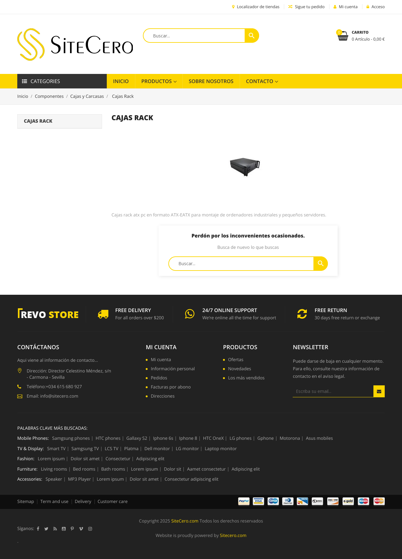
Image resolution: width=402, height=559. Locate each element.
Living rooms (54, 469)
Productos (157, 81)
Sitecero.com (233, 536)
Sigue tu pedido (306, 6)
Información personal (173, 369)
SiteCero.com (184, 521)
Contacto (260, 81)
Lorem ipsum (51, 459)
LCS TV (111, 449)
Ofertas (235, 360)
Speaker (54, 479)
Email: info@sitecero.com (52, 396)
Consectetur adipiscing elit (192, 479)
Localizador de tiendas (256, 6)
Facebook (38, 528)
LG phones (241, 438)
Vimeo (81, 528)
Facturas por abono (171, 387)
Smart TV (56, 449)
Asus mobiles (319, 438)
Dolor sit (172, 469)
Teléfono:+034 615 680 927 (54, 387)
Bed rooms (84, 469)
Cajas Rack (38, 121)
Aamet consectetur (206, 469)
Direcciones (163, 396)
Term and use (54, 502)
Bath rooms (113, 469)
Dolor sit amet (85, 459)
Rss (55, 528)
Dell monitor (157, 449)
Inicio (121, 81)
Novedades (239, 369)
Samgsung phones (71, 438)
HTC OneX (213, 438)
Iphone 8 (188, 438)
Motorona (290, 438)
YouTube (64, 528)
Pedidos (159, 378)
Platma (131, 449)
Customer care (113, 502)
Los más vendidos (246, 378)
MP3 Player (79, 479)
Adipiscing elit (150, 459)
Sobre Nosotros (211, 81)
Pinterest (72, 528)
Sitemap (25, 502)
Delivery (83, 502)
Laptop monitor (221, 449)
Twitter (46, 528)
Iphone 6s (163, 438)
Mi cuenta (161, 347)
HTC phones (107, 438)
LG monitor (187, 449)
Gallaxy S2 (136, 438)
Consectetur (118, 459)
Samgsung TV (85, 449)
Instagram (90, 528)
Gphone (266, 438)
